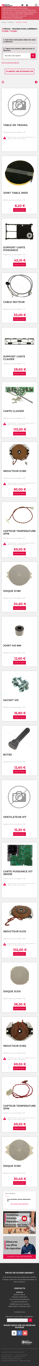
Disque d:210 (12, 991)
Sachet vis (11, 700)
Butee (7, 754)
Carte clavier (13, 411)
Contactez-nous (19, 1312)
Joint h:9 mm (12, 645)
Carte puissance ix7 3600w (17, 873)
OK (30, 1320)
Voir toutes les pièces (10, 63)
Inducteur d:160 (14, 1046)
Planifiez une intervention (19, 71)
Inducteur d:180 (14, 471)
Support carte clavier (14, 358)
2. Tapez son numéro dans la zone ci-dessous (19, 49)
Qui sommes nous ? (8, 1355)
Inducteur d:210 (14, 931)
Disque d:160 (12, 1166)
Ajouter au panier (19, 210)
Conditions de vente (21, 1355)
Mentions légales (6, 1356)
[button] (3, 82)
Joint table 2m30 (15, 193)
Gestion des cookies (24, 1360)
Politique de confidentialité (9, 1360)
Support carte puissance (14, 249)
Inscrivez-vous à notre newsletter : (19, 1317)
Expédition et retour (19, 1356)
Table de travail (15, 125)
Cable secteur (14, 302)
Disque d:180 (12, 591)
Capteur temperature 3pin (19, 1107)
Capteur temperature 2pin (19, 532)
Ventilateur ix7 (14, 817)
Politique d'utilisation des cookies (11, 1358)
